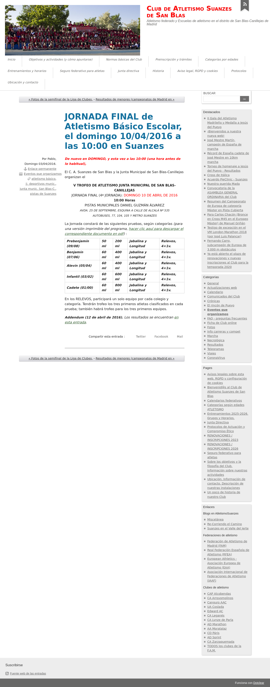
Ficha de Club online (222, 322)
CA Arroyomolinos (220, 598)
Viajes (211, 353)
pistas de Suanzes (43, 193)
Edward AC (215, 611)
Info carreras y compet (223, 331)
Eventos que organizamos (43, 173)
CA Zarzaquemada (220, 641)
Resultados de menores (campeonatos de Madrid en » (135, 99)
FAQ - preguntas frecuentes (227, 318)
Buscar (209, 93)
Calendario (215, 292)
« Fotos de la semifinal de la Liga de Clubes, (61, 99)
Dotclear (258, 683)
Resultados (215, 344)
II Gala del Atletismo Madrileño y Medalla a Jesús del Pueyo (227, 123)
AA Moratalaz (217, 628)
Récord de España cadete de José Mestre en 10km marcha (228, 158)
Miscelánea (215, 519)
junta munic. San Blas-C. (38, 188)
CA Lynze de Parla (220, 620)
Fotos (211, 327)
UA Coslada (215, 606)
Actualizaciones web (222, 287)
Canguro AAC (217, 602)
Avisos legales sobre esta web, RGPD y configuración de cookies (227, 378)
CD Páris (213, 633)
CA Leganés (215, 615)
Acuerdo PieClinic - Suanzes (227, 179)
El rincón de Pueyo (220, 305)
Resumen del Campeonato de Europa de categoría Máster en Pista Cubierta (226, 206)
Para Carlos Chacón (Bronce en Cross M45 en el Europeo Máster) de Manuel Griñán (227, 219)
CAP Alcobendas (219, 593)
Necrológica (215, 340)
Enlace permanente (42, 168)
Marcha (212, 336)
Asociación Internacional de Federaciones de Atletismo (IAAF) (227, 576)
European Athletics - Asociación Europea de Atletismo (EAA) (223, 563)
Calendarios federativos (224, 400)
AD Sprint (214, 637)
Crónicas (213, 301)
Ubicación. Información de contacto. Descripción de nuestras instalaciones (226, 483)
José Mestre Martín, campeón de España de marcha (224, 144)
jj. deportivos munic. (40, 183)
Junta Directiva (218, 422)
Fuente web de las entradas (28, 673)
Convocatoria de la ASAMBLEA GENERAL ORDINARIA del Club (222, 192)
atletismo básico (43, 178)
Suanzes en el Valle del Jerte (228, 528)
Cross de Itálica (218, 175)
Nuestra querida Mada (223, 183)
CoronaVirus (216, 357)
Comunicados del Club (223, 296)
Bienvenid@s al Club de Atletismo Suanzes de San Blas (226, 392)
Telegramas (215, 349)
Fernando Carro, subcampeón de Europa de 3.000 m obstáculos (226, 245)
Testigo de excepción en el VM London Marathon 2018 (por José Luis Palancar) (227, 232)
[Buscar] (222, 99)
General (213, 283)
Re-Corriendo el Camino (224, 524)
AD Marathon (216, 624)
